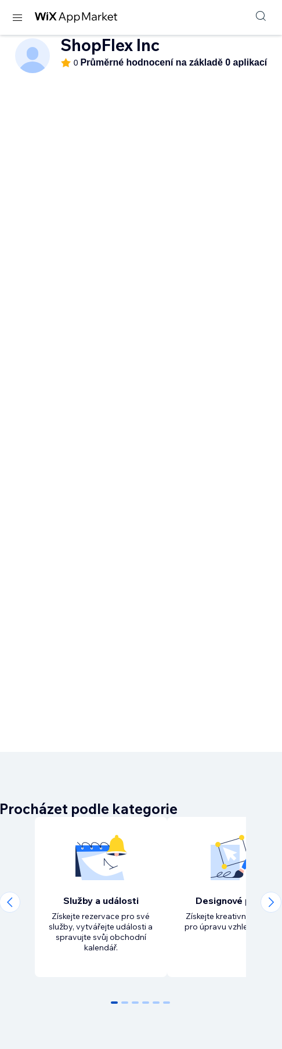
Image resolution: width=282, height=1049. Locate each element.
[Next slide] (271, 902)
